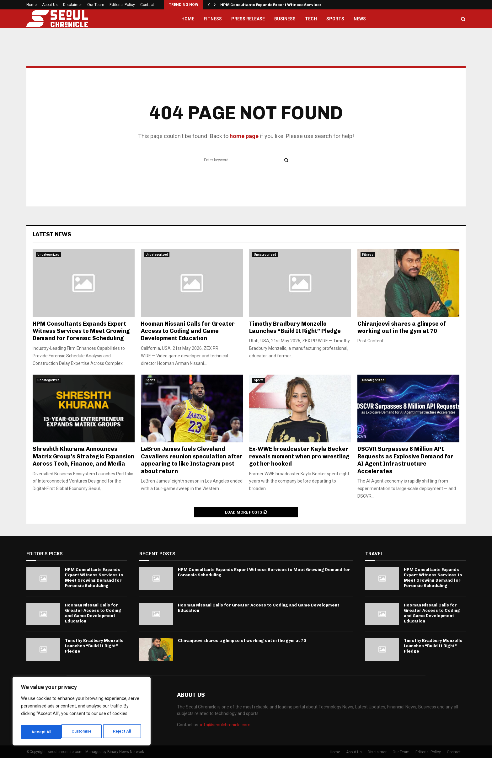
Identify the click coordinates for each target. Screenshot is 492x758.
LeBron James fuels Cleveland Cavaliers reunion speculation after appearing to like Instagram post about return (192, 460)
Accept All (123, 731)
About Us (50, 5)
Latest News (52, 234)
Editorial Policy (122, 5)
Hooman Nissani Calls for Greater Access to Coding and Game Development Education (188, 331)
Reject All (82, 731)
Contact (147, 5)
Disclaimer (72, 5)
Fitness (213, 18)
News (360, 18)
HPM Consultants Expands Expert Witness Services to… (275, 5)
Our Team (95, 5)
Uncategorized (48, 254)
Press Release (248, 18)
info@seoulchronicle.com (225, 724)
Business (285, 18)
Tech (311, 18)
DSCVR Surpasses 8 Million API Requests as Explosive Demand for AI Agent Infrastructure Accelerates (405, 460)
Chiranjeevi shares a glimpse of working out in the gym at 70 (401, 327)
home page (244, 136)
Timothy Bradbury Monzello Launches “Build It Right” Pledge (295, 327)
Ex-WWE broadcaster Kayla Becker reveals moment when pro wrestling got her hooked (299, 456)
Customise (41, 731)
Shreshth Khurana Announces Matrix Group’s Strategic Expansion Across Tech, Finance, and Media (83, 456)
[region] (82, 712)
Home (31, 5)
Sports (335, 18)
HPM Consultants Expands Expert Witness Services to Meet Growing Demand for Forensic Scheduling (81, 331)
